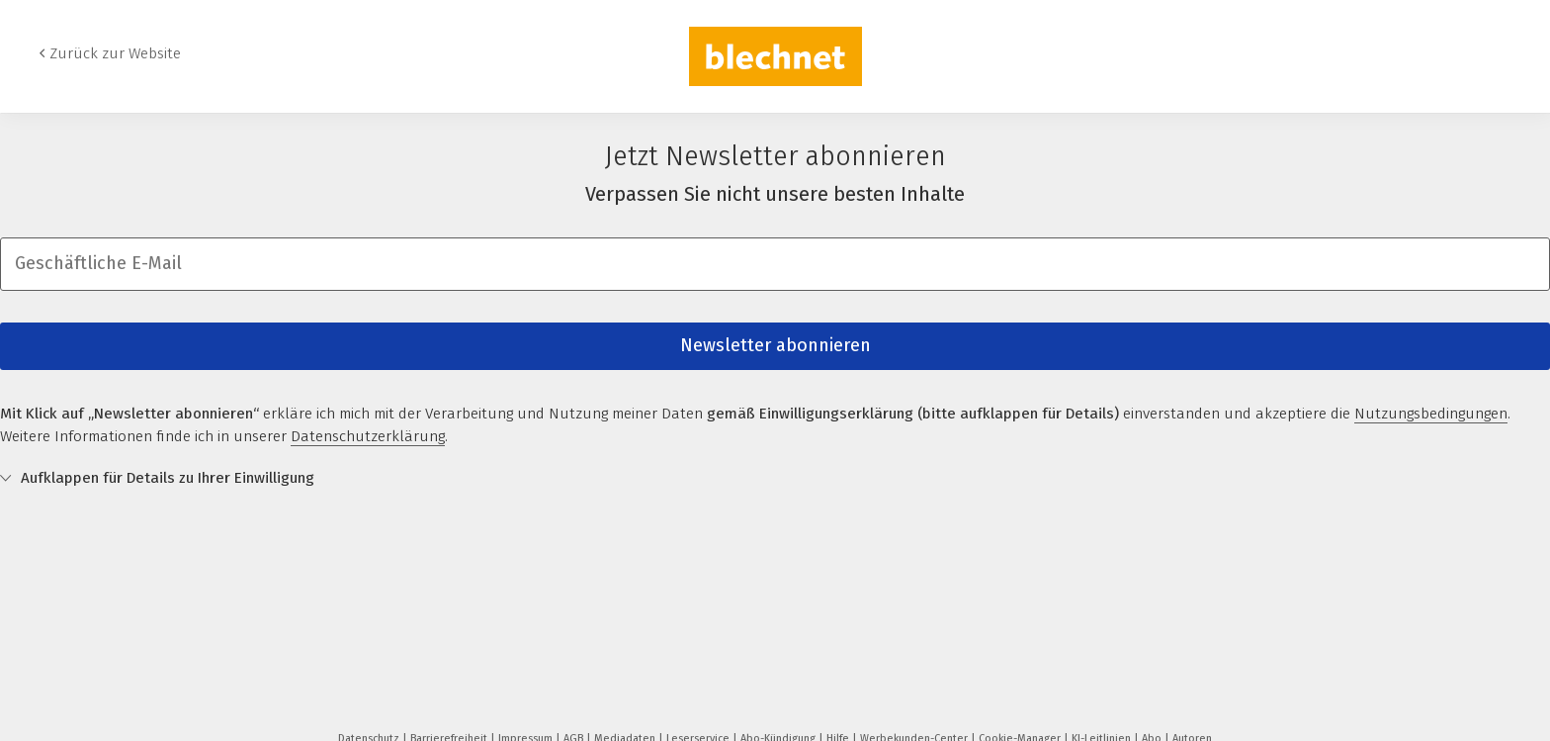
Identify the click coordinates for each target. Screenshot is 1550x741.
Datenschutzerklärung (368, 436)
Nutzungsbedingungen (1430, 413)
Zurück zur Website (115, 53)
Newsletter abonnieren (775, 345)
